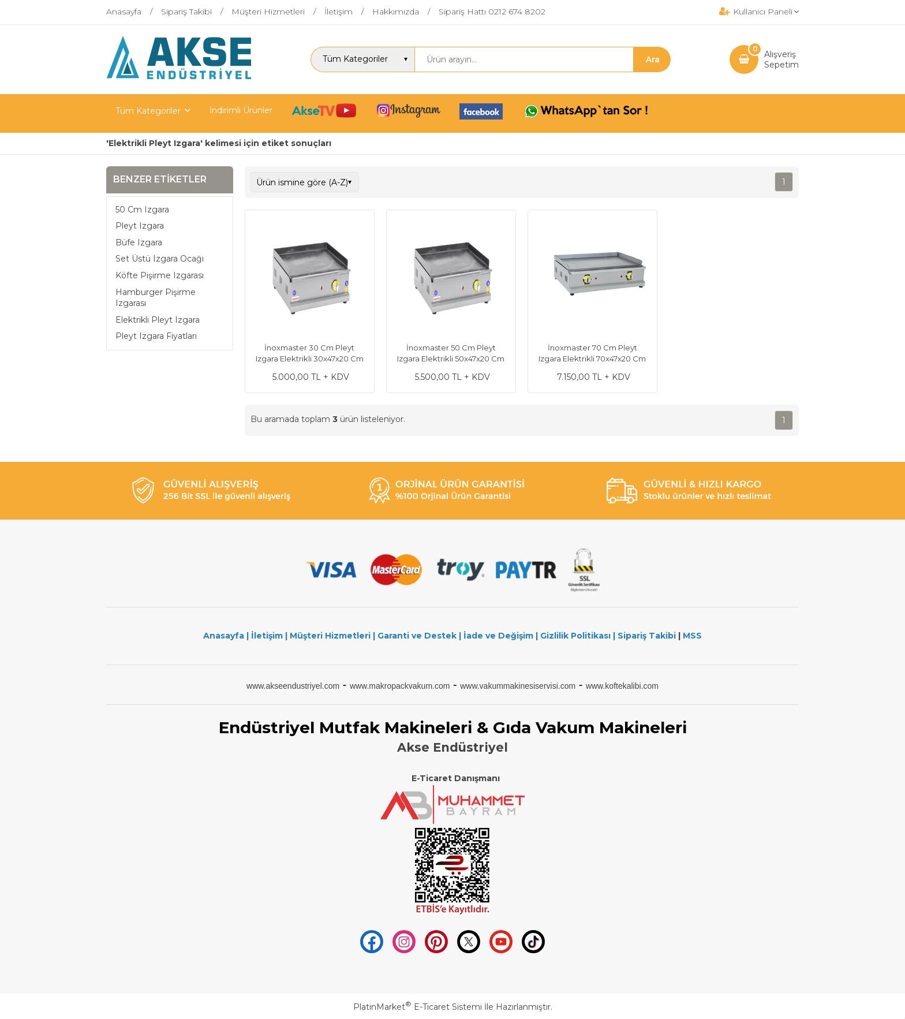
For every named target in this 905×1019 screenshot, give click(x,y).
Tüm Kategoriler (148, 111)
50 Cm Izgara (142, 209)
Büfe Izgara (138, 242)
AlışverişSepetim (781, 59)
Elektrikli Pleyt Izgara (157, 320)
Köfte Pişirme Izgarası (159, 275)
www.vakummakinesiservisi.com (517, 685)
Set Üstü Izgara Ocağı (159, 258)
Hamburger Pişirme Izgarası (155, 298)
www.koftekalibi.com (622, 685)
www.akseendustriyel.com (292, 685)
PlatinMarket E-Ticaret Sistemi (417, 1007)
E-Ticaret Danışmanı (456, 778)
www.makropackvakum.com (400, 685)
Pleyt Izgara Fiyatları (156, 336)
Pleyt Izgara (139, 226)
